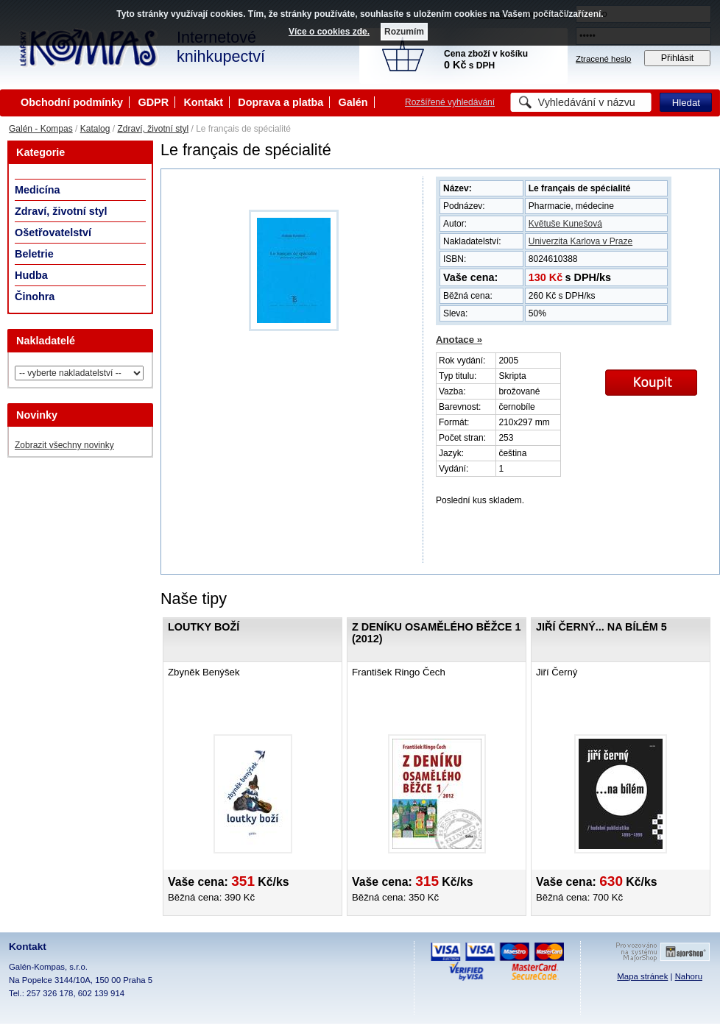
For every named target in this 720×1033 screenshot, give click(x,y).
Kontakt (203, 102)
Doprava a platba (280, 102)
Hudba (31, 275)
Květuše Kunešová (565, 224)
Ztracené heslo (603, 58)
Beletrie (34, 254)
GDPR (153, 102)
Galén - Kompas (41, 129)
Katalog (95, 129)
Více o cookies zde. (329, 31)
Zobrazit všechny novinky (64, 445)
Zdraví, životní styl (152, 129)
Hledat (686, 102)
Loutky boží (203, 627)
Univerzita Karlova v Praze (580, 241)
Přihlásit (677, 58)
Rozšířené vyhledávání (450, 102)
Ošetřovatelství (53, 232)
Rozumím (404, 31)
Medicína (37, 190)
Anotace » (459, 339)
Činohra (34, 296)
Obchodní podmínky (72, 102)
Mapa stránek (642, 976)
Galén (353, 102)
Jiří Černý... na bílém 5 (601, 627)
